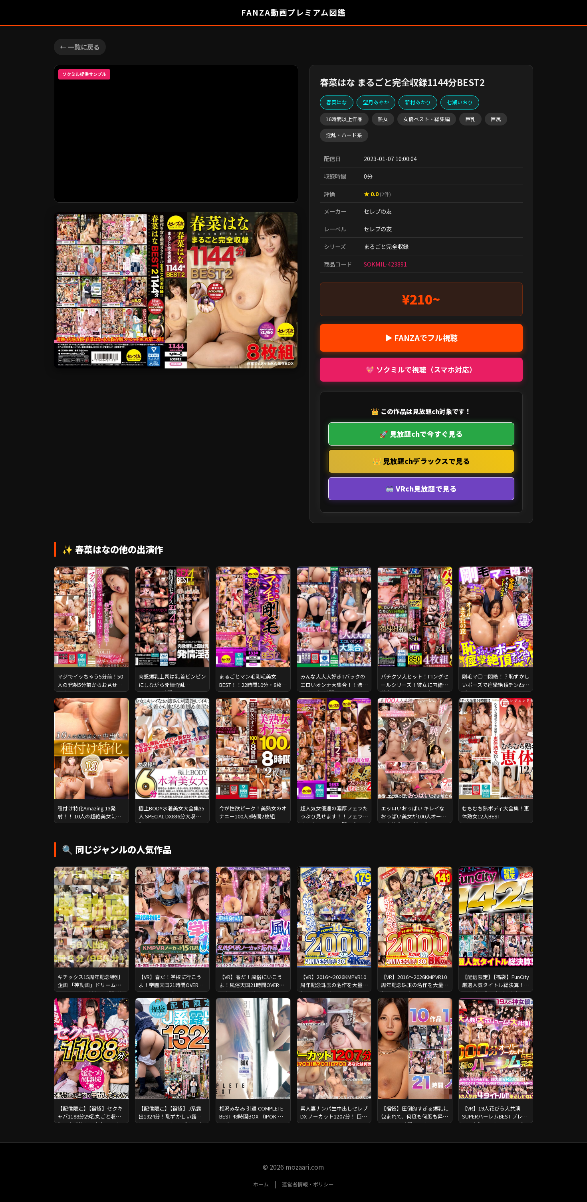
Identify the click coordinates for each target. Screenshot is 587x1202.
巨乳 (470, 119)
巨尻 (496, 119)
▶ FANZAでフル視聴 (421, 337)
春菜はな (336, 102)
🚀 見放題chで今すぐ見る (421, 434)
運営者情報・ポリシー (308, 1184)
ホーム (261, 1184)
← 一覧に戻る (80, 47)
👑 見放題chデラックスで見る (421, 461)
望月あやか (376, 102)
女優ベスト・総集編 (426, 119)
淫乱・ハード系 (344, 135)
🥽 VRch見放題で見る (421, 489)
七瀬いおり (460, 102)
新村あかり (418, 102)
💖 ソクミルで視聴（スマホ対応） (421, 369)
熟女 (383, 119)
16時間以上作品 (344, 119)
